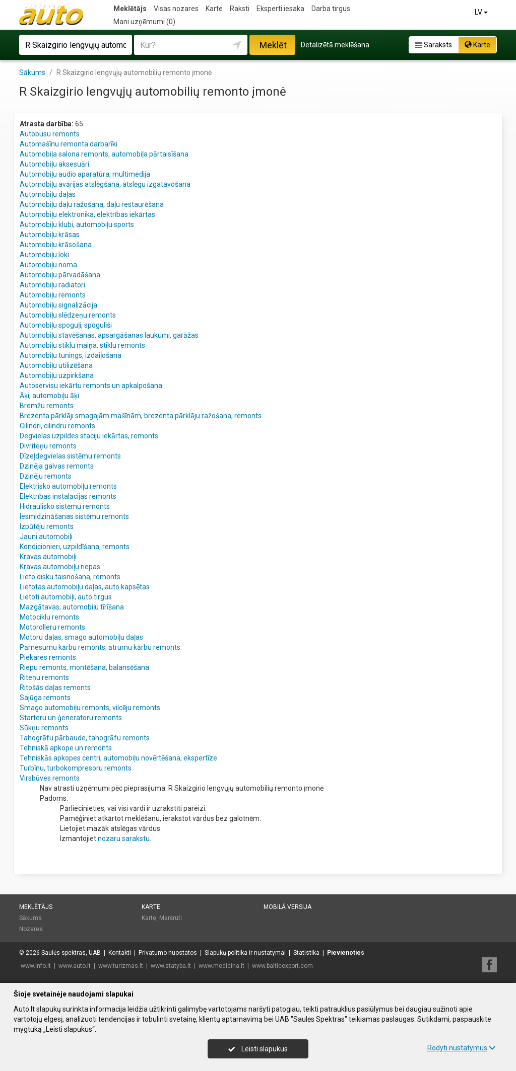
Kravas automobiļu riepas (60, 567)
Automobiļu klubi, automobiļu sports (77, 224)
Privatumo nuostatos (168, 952)
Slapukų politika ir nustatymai (245, 952)
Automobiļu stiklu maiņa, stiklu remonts (82, 345)
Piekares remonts (48, 657)
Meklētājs (130, 9)
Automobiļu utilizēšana (56, 365)
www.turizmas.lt (120, 965)
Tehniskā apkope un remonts (66, 748)
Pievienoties (345, 952)
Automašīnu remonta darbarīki (68, 144)
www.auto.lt (74, 965)
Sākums (30, 918)
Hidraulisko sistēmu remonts (65, 506)
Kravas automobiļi (48, 557)
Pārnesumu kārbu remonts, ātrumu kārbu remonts (100, 647)
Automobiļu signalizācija (58, 305)
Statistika (306, 952)
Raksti (239, 9)
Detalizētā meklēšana (335, 45)
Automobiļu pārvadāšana (60, 275)
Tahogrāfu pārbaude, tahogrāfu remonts (85, 738)
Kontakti (119, 952)
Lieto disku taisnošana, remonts (70, 577)
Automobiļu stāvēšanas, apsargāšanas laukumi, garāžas (109, 335)
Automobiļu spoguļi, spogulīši (66, 325)
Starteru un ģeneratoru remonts (71, 718)
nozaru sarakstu (124, 838)
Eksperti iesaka (280, 9)
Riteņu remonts (44, 677)
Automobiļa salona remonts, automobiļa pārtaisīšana (104, 154)
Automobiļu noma (48, 265)
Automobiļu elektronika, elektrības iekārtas (87, 214)
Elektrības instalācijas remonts (68, 496)
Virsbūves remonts (50, 778)
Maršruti (170, 918)
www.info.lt (36, 965)
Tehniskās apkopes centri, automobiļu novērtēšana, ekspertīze (118, 758)
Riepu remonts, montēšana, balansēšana (84, 667)
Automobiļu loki (44, 255)
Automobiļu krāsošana (56, 245)
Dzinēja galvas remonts (57, 466)
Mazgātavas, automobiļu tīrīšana (72, 607)
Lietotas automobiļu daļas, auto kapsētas (85, 587)
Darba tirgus (330, 9)
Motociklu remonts (49, 617)
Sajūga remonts (45, 698)
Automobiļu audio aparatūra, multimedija (85, 174)
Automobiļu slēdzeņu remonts (68, 315)
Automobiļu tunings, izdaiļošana (70, 355)
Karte (214, 9)
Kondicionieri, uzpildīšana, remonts (75, 547)
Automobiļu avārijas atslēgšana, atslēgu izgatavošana (105, 184)
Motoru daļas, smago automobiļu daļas (81, 637)
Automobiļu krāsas (50, 235)
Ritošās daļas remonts (55, 687)
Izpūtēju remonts (47, 526)
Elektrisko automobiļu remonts (68, 486)
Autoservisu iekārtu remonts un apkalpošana (91, 385)
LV (482, 12)
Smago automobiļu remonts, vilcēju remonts (90, 708)
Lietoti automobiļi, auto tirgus (66, 597)
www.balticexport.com (282, 965)
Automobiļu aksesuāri (54, 164)
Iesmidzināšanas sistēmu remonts (74, 516)
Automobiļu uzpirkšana (57, 375)
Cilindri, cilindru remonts (57, 426)
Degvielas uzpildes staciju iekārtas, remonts (89, 436)
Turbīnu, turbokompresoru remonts (76, 768)
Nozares (31, 929)
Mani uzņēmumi (144, 22)
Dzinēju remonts (46, 476)
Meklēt (273, 45)
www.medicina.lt (221, 965)
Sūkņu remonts (44, 728)
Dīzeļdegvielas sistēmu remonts (70, 456)
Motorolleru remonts (52, 627)
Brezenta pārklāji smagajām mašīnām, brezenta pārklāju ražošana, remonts (141, 416)
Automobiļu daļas (48, 194)
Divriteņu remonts (48, 446)
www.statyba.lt (171, 965)
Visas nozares (176, 9)
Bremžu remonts (47, 406)
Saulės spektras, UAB (71, 952)
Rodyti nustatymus (461, 1048)
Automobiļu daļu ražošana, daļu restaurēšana (92, 204)
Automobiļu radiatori (52, 285)
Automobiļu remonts (53, 295)
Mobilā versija (287, 906)
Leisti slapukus (258, 1049)
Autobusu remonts (50, 134)
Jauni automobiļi (46, 536)
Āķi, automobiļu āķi (49, 396)
